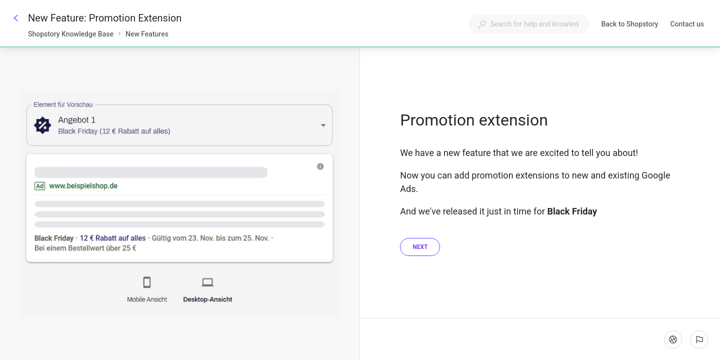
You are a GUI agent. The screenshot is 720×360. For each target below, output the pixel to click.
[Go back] (16, 18)
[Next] (420, 247)
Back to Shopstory (629, 25)
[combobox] (528, 24)
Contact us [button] (687, 24)
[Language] (673, 339)
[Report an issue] (699, 339)
